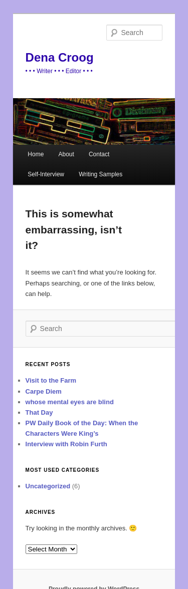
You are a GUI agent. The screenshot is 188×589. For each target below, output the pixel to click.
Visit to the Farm (51, 380)
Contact (99, 154)
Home (36, 154)
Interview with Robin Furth (66, 444)
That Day (39, 412)
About (66, 154)
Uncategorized (48, 486)
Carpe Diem (44, 391)
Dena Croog (60, 57)
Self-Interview (46, 174)
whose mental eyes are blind (70, 402)
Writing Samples (100, 174)
